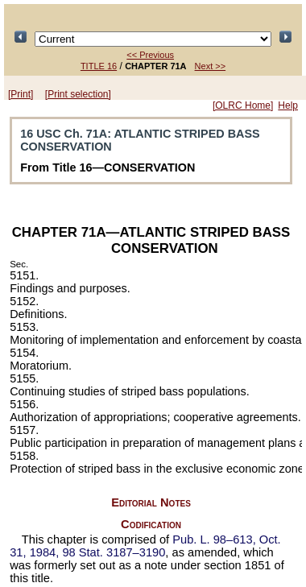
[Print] (20, 94)
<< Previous (150, 55)
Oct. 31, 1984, (145, 546)
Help (288, 105)
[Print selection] (78, 94)
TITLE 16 (99, 66)
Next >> (210, 66)
